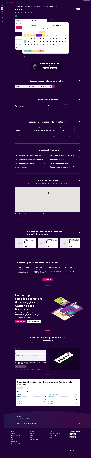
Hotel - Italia (30, 6)
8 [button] (40, 35)
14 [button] (37, 38)
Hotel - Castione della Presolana (47, 6)
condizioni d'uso (29, 369)
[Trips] (2, 17)
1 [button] (40, 32)
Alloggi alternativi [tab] (29, 388)
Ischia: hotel (50, 401)
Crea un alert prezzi (68, 271)
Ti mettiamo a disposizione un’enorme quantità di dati (48, 421)
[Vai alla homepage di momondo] (9, 2)
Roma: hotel (19, 394)
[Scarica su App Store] (72, 437)
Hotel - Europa (24, 6)
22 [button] (40, 41)
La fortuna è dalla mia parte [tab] (41, 388)
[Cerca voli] (2, 6)
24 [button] (25, 44)
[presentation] (53, 68)
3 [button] (56, 32)
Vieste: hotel (50, 396)
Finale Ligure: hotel (21, 399)
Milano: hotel (50, 403)
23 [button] (43, 41)
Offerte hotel (17, 6)
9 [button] (43, 35)
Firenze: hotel (50, 398)
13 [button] (34, 38)
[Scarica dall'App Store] (53, 68)
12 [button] (31, 38)
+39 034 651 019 (19, 14)
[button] (2, 2)
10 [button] (25, 38)
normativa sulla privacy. (37, 369)
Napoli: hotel (19, 396)
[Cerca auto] (2, 11)
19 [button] (31, 41)
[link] (47, 279)
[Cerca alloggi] (2, 8)
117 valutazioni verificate (29, 16)
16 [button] (43, 38)
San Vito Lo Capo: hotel (53, 394)
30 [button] (43, 44)
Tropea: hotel (19, 398)
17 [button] (56, 38)
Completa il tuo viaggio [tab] (55, 388)
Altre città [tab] (20, 388)
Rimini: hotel (19, 401)
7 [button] (37, 35)
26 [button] (31, 44)
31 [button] (25, 47)
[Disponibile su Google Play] (46, 68)
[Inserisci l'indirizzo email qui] (32, 359)
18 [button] (28, 41)
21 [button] (37, 41)
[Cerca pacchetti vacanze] (2, 14)
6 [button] (34, 35)
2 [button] (43, 32)
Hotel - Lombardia (37, 6)
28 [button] (37, 44)
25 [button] (28, 44)
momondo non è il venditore (48, 418)
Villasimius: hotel (51, 399)
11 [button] (59, 35)
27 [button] (34, 44)
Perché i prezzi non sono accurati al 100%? (48, 423)
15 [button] (40, 38)
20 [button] (34, 41)
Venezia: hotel (20, 403)
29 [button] (40, 44)
